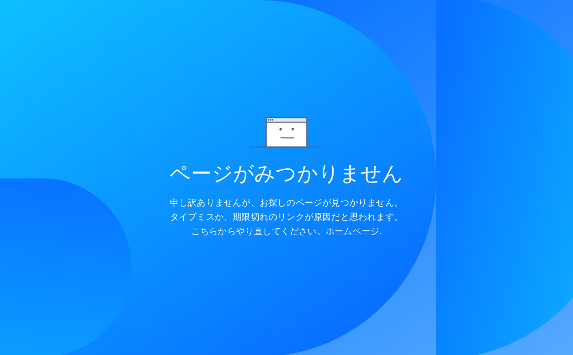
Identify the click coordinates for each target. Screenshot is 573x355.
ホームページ (352, 231)
